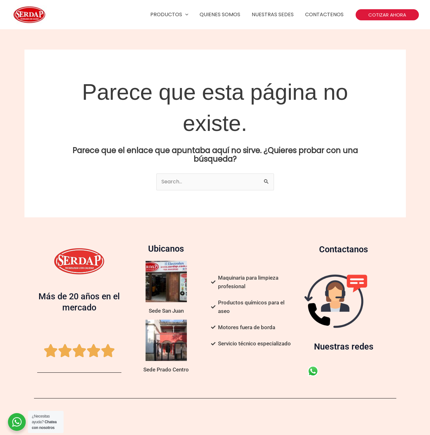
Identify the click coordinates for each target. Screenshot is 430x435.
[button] (387, 14)
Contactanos (343, 249)
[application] (189, 14)
